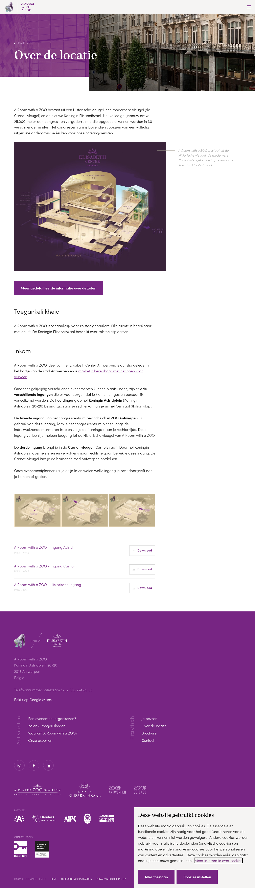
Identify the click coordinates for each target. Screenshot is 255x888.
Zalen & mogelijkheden (47, 725)
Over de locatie (154, 725)
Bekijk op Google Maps (33, 699)
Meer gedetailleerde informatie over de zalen (58, 288)
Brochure (149, 733)
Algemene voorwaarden (77, 879)
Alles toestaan (156, 876)
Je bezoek (150, 718)
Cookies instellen (198, 876)
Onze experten (40, 740)
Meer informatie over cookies (218, 860)
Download (144, 550)
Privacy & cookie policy (112, 879)
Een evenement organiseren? (52, 718)
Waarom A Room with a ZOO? (53, 733)
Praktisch (24, 43)
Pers (54, 879)
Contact (148, 740)
